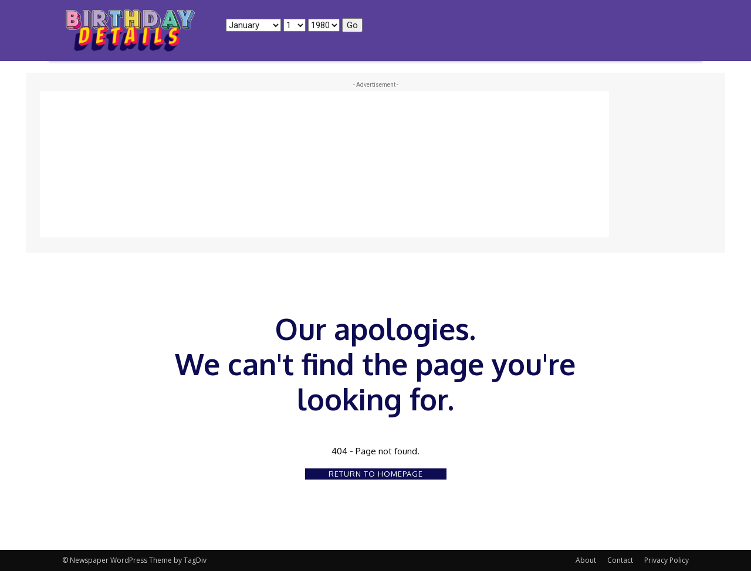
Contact (620, 560)
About (586, 560)
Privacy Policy (666, 560)
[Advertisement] (324, 164)
